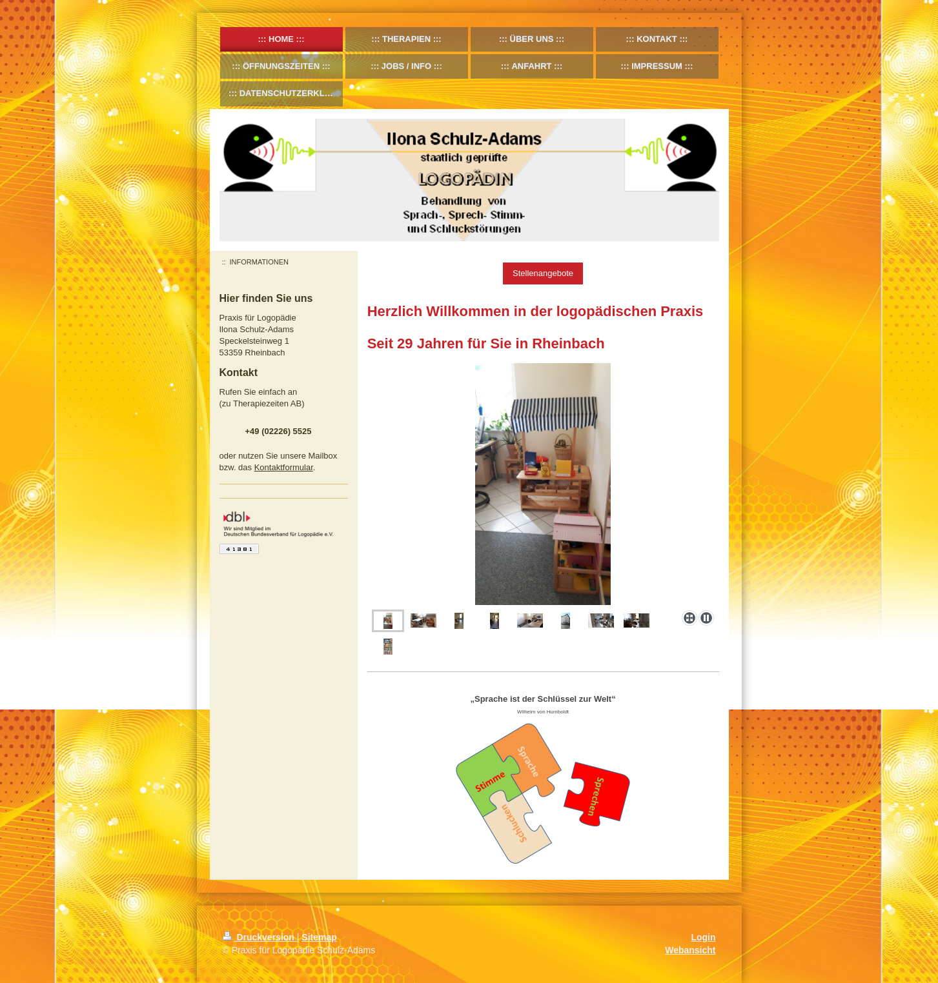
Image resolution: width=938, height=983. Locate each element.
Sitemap (318, 937)
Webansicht (690, 950)
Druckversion (260, 937)
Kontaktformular (283, 467)
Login (703, 937)
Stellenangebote (543, 273)
